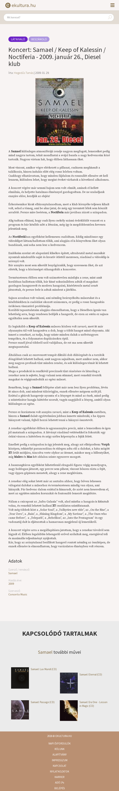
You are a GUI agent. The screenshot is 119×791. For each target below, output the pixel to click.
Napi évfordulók (59, 743)
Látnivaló (18, 39)
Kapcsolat (59, 765)
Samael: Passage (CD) (32, 702)
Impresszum (59, 760)
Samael (13, 573)
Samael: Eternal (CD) (81, 674)
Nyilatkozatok (59, 771)
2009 (11, 583)
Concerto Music (17, 594)
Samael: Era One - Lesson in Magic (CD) (83, 704)
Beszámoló (39, 39)
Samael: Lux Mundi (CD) (34, 669)
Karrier (59, 777)
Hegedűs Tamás (23, 73)
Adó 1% (59, 782)
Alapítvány (60, 754)
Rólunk (59, 749)
